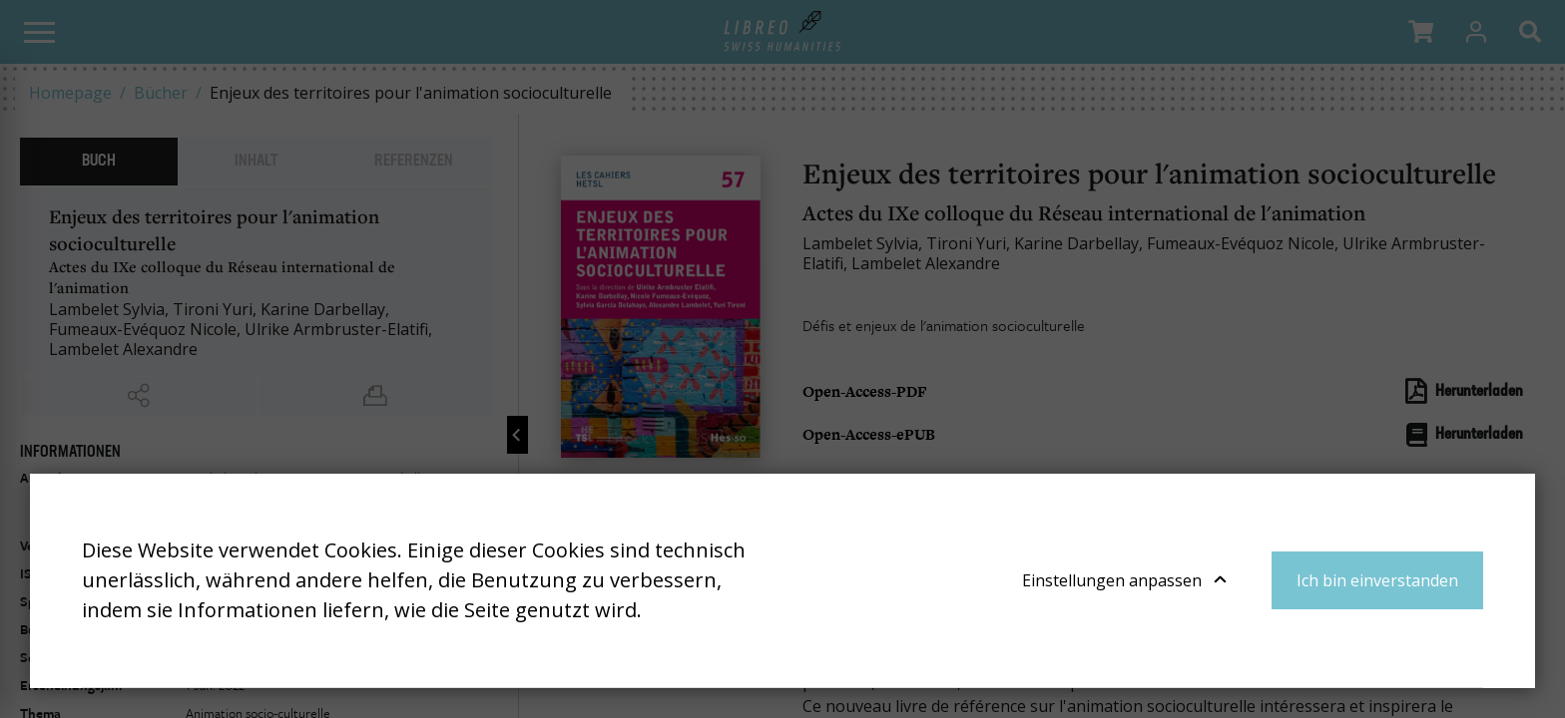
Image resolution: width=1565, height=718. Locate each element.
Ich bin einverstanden (1377, 580)
